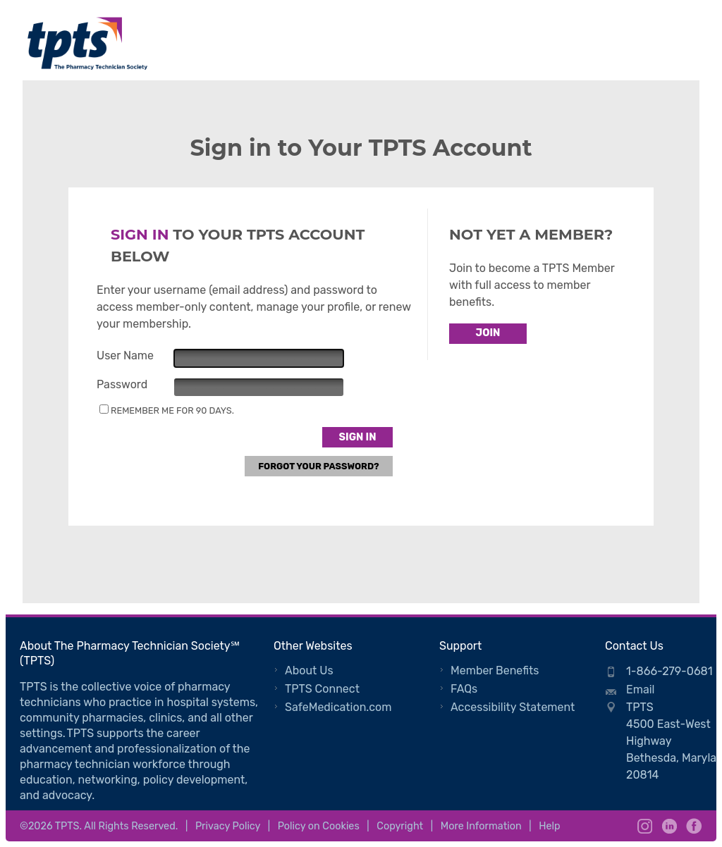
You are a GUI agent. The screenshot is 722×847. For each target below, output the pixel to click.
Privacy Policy (227, 826)
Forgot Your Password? (318, 466)
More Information (481, 826)
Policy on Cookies (319, 826)
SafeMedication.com (338, 707)
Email (640, 689)
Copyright (400, 826)
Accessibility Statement (513, 707)
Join (488, 333)
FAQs (464, 688)
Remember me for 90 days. (172, 410)
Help (549, 826)
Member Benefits (495, 670)
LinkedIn (669, 826)
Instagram (645, 826)
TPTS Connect (322, 688)
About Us (309, 670)
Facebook (694, 826)
